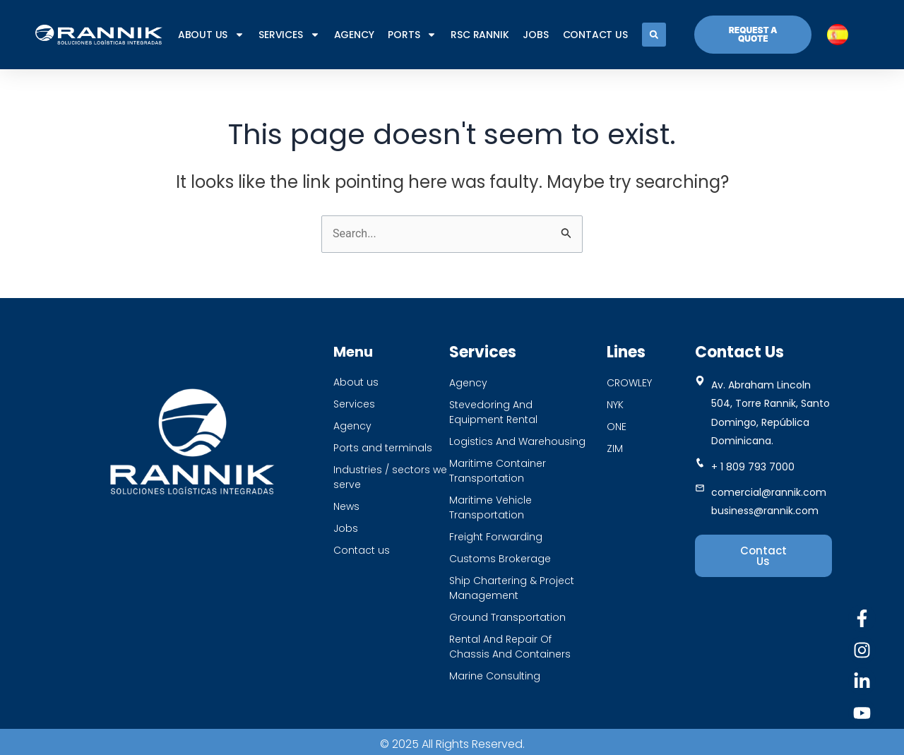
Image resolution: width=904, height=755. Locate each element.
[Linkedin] (862, 681)
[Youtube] (862, 713)
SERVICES (288, 35)
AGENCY (354, 35)
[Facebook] (862, 618)
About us (211, 35)
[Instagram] (862, 650)
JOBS (535, 35)
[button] (654, 35)
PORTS (412, 35)
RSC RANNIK (480, 35)
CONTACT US (595, 35)
